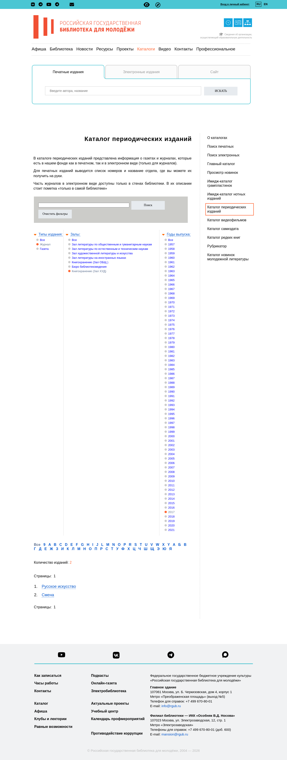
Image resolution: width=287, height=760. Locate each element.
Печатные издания (79, 74)
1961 (171, 262)
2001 (171, 440)
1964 (171, 275)
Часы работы (46, 683)
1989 (171, 387)
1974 (171, 320)
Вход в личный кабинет (235, 4)
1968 (171, 293)
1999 (171, 431)
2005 (171, 458)
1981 (171, 351)
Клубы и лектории (50, 719)
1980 (171, 347)
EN (266, 4)
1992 (171, 400)
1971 (171, 307)
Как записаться (47, 675)
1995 (171, 414)
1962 (171, 266)
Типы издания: (51, 234)
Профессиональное (215, 49)
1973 (171, 315)
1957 (171, 244)
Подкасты (100, 675)
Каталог (41, 703)
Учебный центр (104, 711)
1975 (171, 324)
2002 (171, 445)
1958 (171, 249)
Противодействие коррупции (117, 733)
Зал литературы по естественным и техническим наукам (110, 249)
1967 (171, 289)
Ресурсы (104, 49)
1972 (171, 311)
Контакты (183, 49)
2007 (171, 467)
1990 (171, 391)
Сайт (214, 72)
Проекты (125, 49)
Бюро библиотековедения (89, 266)
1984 (171, 365)
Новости (84, 49)
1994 (171, 409)
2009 (171, 476)
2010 (171, 481)
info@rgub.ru (171, 706)
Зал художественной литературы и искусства (102, 253)
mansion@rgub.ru (174, 734)
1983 (171, 360)
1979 (171, 342)
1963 (171, 271)
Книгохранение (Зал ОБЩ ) (90, 262)
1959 (171, 253)
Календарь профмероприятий (118, 719)
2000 (171, 436)
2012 (171, 489)
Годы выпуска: (179, 234)
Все (42, 240)
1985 (171, 369)
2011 (171, 485)
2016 (171, 507)
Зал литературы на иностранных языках (99, 257)
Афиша (39, 49)
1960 (171, 257)
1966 (171, 284)
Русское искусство (59, 586)
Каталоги (146, 49)
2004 (171, 454)
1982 (171, 356)
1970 (171, 302)
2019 (171, 521)
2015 (171, 503)
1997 (171, 423)
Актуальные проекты (110, 703)
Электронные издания (141, 72)
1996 (171, 418)
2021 (171, 530)
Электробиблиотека (108, 691)
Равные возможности (53, 727)
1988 (171, 382)
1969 (171, 298)
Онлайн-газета (104, 683)
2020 (171, 525)
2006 (171, 463)
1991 (171, 396)
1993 (171, 405)
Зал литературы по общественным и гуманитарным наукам (112, 244)
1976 (171, 329)
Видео (165, 49)
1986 (171, 373)
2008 (171, 472)
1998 (171, 427)
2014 (171, 498)
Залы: (75, 234)
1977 (171, 333)
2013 (171, 494)
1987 (171, 378)
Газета (44, 249)
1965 (171, 280)
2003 (171, 449)
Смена (48, 595)
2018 (171, 516)
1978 (171, 338)
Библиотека (61, 49)
